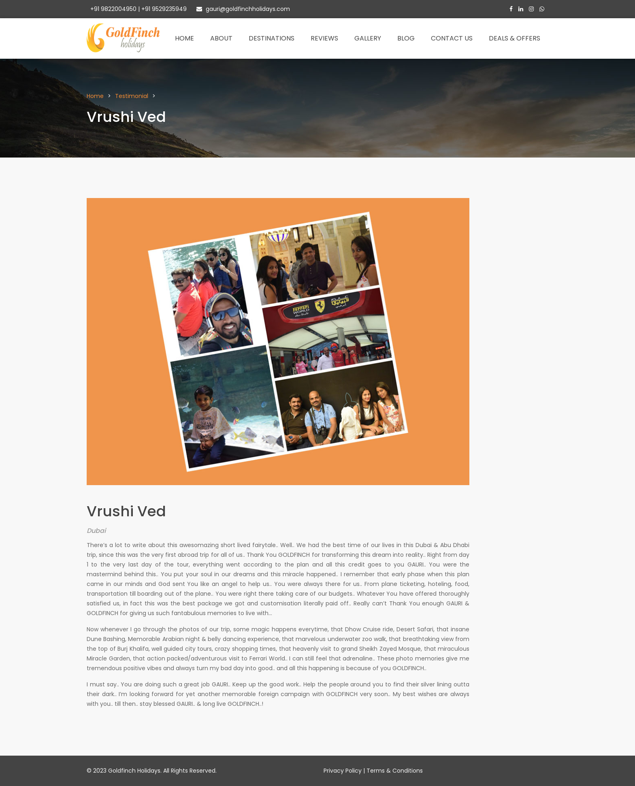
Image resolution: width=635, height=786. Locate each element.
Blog (406, 38)
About (221, 38)
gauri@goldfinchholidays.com (243, 9)
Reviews (324, 38)
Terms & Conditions (395, 771)
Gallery (367, 38)
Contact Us (452, 38)
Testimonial (131, 96)
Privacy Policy (343, 771)
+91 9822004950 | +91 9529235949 (138, 9)
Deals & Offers (514, 38)
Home (184, 38)
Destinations (271, 38)
